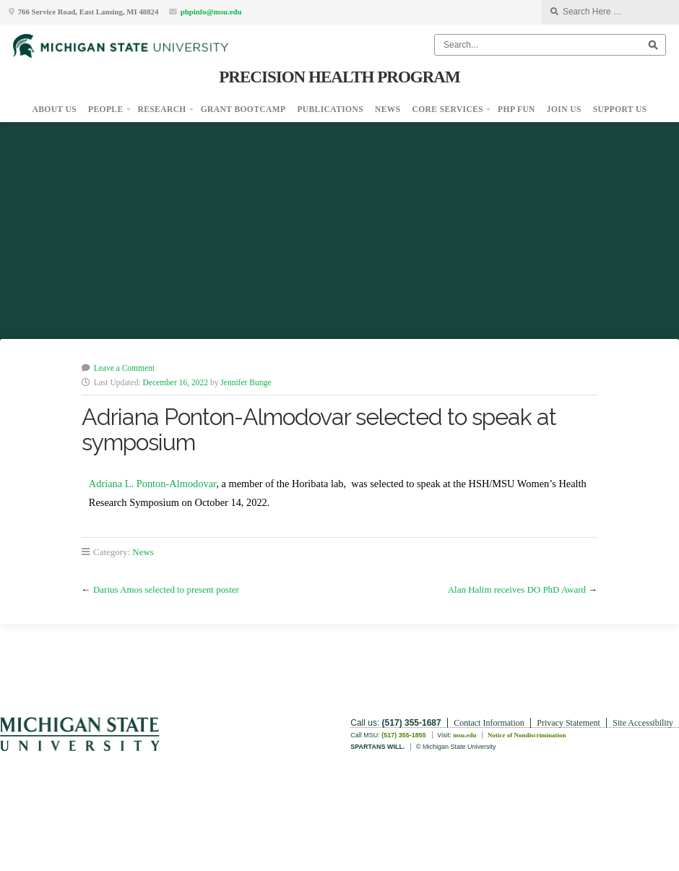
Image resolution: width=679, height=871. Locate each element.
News (388, 109)
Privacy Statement (568, 723)
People (105, 109)
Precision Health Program (339, 76)
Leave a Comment (124, 368)
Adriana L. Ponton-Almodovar (152, 483)
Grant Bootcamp (243, 109)
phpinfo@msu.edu (211, 11)
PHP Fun (516, 109)
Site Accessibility (643, 723)
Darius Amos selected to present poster (166, 589)
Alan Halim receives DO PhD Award (517, 589)
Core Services (448, 109)
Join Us (564, 109)
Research (162, 109)
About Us (55, 109)
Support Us (620, 109)
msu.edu (464, 735)
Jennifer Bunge (245, 382)
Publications (330, 109)
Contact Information (489, 723)
